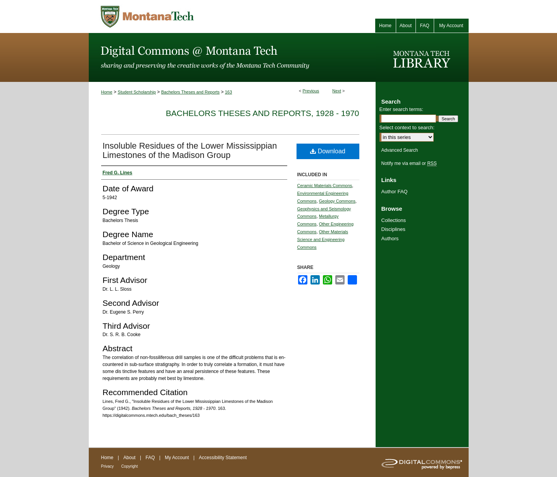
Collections (393, 220)
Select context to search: (407, 127)
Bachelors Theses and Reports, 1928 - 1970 (262, 113)
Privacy (107, 466)
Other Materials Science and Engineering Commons (322, 239)
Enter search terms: (401, 109)
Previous (311, 90)
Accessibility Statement (223, 457)
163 (228, 92)
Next (336, 90)
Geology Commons (337, 201)
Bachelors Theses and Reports (190, 92)
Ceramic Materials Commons (324, 185)
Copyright (129, 466)
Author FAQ (394, 191)
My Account (177, 457)
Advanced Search (399, 150)
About (129, 457)
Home (106, 92)
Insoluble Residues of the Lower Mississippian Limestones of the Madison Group (190, 150)
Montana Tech (182, 16)
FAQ (150, 457)
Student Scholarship (137, 92)
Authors (390, 238)
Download (327, 151)
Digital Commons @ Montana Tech (232, 57)
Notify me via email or (409, 163)
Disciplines (393, 229)
